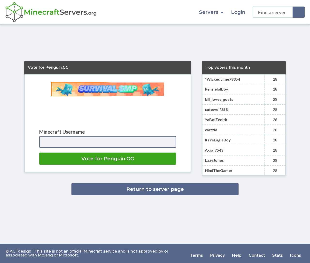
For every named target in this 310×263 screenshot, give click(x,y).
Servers (211, 12)
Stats (277, 253)
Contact (257, 253)
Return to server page (155, 189)
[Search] (299, 12)
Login (238, 12)
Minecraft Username (62, 132)
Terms (196, 253)
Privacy (217, 253)
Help (236, 253)
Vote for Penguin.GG (107, 159)
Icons (295, 253)
